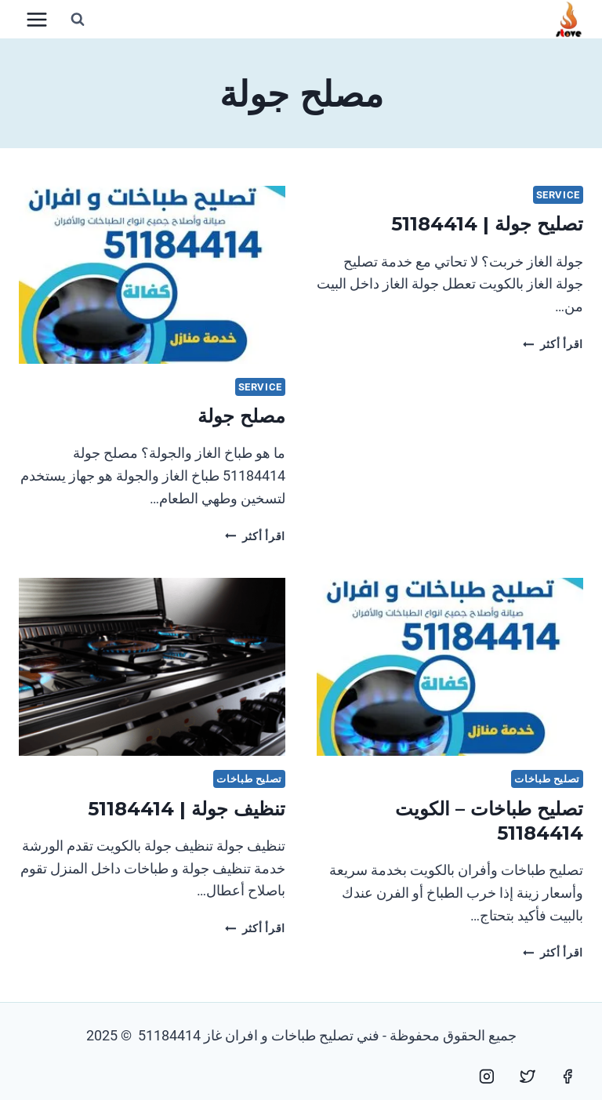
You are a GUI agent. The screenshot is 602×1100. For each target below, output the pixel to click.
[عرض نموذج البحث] (77, 19)
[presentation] (152, 275)
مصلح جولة (241, 416)
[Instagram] (486, 1076)
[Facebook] (567, 1076)
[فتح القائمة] (37, 19)
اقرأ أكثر (553, 344)
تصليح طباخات (547, 779)
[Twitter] (527, 1076)
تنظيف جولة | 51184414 (186, 808)
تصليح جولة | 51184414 (487, 223)
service (558, 195)
